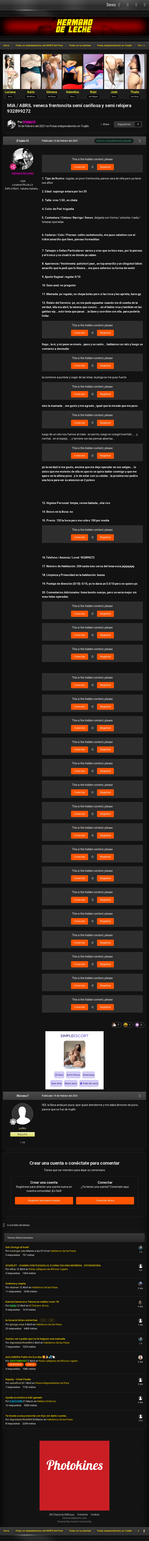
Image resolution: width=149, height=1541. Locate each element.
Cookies (95, 1514)
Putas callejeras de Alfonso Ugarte (48, 1269)
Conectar (79, 166)
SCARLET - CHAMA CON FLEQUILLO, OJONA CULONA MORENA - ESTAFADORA (53, 1265)
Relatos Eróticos (46, 1400)
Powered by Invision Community (74, 1521)
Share (105, 124)
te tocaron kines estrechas (21, 1319)
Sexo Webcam (110, 6)
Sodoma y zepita (15, 1283)
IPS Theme (55, 1514)
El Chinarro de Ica (39, 1305)
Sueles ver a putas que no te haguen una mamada (35, 1338)
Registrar (105, 166)
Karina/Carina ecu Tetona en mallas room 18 (32, 1301)
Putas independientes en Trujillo (69, 126)
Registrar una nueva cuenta (44, 1200)
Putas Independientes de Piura (52, 1382)
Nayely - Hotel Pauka (18, 1378)
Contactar (82, 1514)
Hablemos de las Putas (63, 1250)
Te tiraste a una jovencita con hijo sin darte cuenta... (36, 1415)
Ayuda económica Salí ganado (23, 1396)
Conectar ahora (105, 1200)
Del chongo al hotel (17, 1247)
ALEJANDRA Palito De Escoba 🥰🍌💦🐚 (30, 1356)
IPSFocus (69, 1514)
